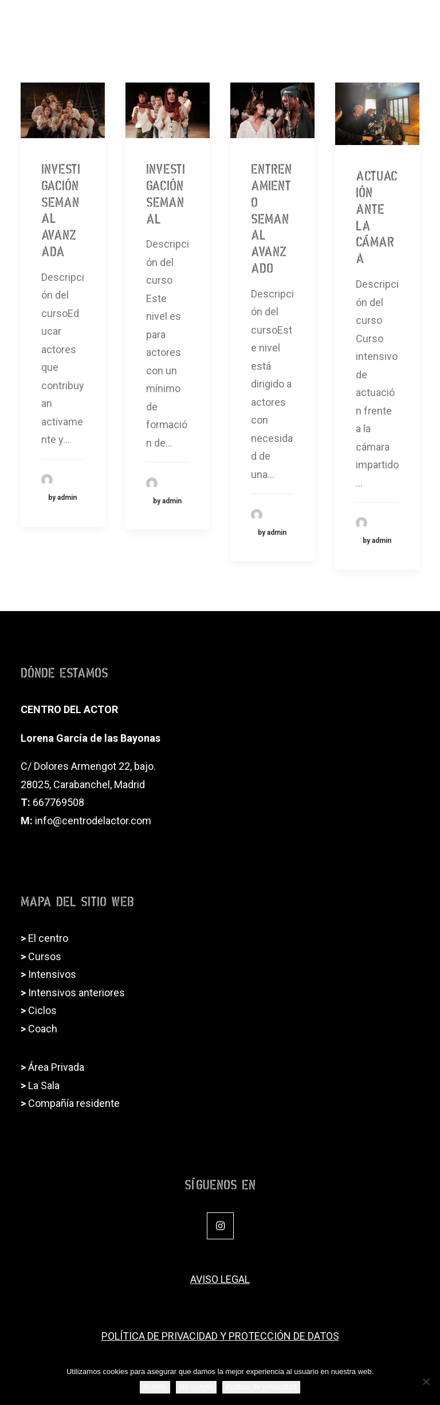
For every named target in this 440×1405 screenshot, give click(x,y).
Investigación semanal (165, 191)
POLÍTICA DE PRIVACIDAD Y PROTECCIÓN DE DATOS (220, 1336)
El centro (48, 938)
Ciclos (42, 1010)
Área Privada (56, 1067)
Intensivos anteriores (76, 993)
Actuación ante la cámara (377, 215)
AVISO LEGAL (220, 1279)
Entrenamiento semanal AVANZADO (271, 216)
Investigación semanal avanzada (60, 208)
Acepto (154, 1387)
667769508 (58, 802)
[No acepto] (425, 1381)
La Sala (44, 1085)
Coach (42, 1029)
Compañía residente (74, 1103)
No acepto (196, 1387)
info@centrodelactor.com (93, 821)
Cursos (44, 956)
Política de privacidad (261, 1387)
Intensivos (52, 974)
